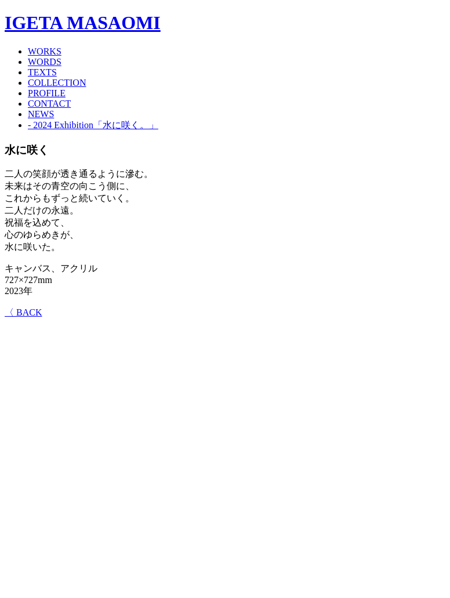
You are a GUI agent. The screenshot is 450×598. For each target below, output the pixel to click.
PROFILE (47, 93)
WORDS (44, 62)
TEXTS (42, 72)
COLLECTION (57, 83)
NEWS (41, 114)
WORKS (44, 51)
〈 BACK (23, 312)
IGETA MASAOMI (83, 22)
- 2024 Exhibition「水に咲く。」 (93, 125)
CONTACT (49, 103)
